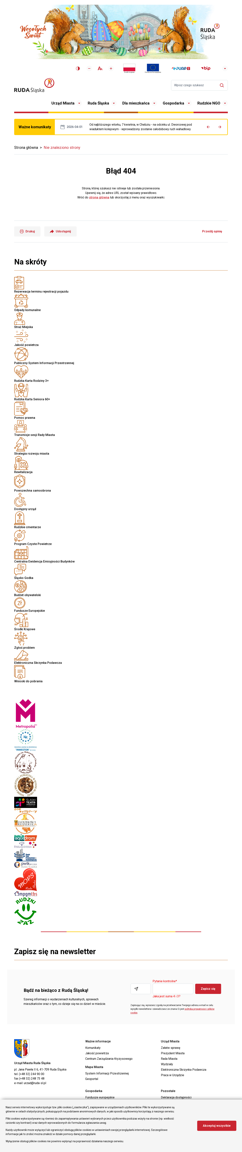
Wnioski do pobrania (121, 576)
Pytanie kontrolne (165, 981)
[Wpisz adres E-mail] (140, 989)
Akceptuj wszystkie (217, 1125)
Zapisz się (208, 989)
